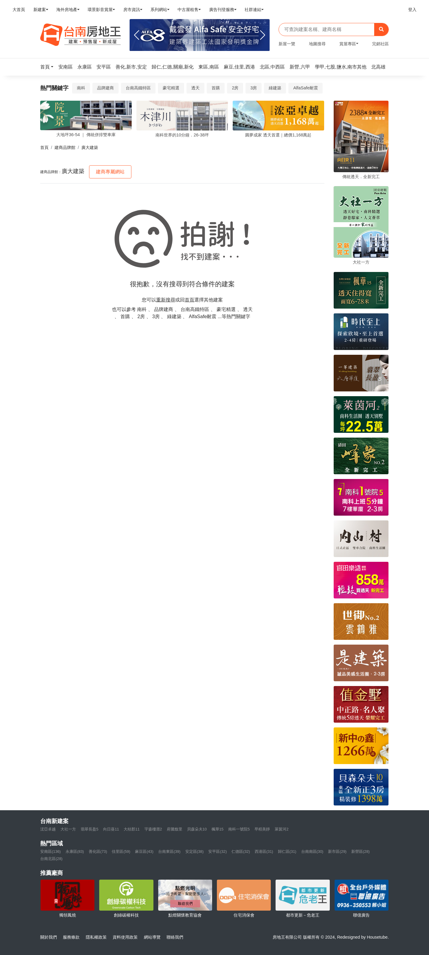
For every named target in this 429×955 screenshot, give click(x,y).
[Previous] (137, 35)
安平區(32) (217, 851)
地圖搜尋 (317, 43)
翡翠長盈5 (89, 829)
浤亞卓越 (48, 829)
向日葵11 (111, 829)
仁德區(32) (240, 851)
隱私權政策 (96, 937)
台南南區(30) (312, 851)
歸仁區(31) (287, 851)
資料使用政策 (125, 937)
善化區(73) (98, 851)
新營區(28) (360, 851)
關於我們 (48, 937)
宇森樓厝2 (153, 829)
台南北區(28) (51, 858)
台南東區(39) (169, 851)
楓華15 (217, 829)
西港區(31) (264, 851)
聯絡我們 (175, 937)
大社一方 (68, 829)
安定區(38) (194, 851)
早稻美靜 (262, 829)
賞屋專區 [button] (347, 43)
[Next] (263, 35)
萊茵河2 (281, 829)
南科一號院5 (239, 829)
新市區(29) (337, 851)
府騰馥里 (174, 829)
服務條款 (71, 937)
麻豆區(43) (144, 851)
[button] (48, 67)
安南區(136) (50, 851)
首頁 (44, 147)
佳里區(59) (121, 851)
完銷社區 (380, 43)
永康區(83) (75, 851)
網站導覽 (152, 937)
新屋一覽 (287, 43)
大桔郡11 (131, 829)
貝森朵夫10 (197, 829)
